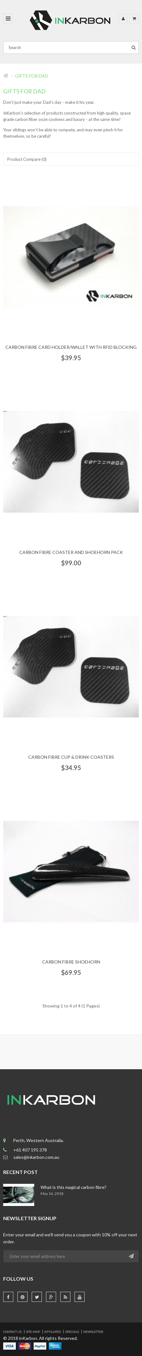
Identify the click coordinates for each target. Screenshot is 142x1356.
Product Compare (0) (27, 159)
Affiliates (52, 1332)
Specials (72, 1332)
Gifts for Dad (31, 75)
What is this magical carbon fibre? (73, 1187)
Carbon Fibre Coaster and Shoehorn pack (71, 552)
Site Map (33, 1332)
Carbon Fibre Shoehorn (71, 961)
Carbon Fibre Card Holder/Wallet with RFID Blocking (71, 347)
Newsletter (93, 1332)
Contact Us (12, 1332)
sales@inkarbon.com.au (36, 1157)
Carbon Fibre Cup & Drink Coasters (71, 757)
